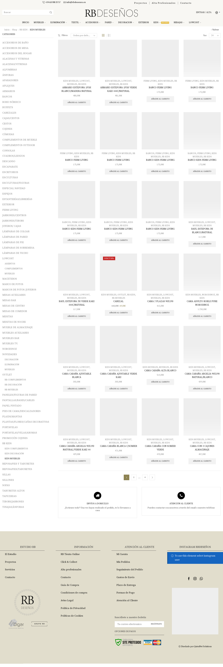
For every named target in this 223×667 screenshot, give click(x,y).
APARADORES (10, 80)
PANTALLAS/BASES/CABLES (18, 400)
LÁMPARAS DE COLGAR (15, 231)
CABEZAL (118, 303)
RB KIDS (24, 29)
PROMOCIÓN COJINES (15, 438)
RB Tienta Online (70, 557)
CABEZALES (9, 112)
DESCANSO (8, 161)
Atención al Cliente (127, 603)
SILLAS (6, 474)
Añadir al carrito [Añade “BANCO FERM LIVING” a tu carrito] (160, 99)
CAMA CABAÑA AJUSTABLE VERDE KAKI (118, 377)
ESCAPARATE (10, 166)
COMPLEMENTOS (14, 268)
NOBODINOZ (208, 296)
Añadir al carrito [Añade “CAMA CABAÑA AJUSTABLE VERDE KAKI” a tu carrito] (118, 391)
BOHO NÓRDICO (11, 101)
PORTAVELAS (10, 427)
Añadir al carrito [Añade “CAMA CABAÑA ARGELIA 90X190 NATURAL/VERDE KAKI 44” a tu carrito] (76, 464)
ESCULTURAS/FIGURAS (15, 182)
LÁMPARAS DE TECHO (15, 253)
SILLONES (8, 479)
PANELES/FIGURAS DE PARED (19, 394)
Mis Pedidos (123, 565)
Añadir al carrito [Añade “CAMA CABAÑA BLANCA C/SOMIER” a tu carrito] (118, 464)
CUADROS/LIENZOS (13, 155)
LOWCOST (195, 22)
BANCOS (150, 154)
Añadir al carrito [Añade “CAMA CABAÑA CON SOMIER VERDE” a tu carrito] (160, 464)
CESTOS (6, 123)
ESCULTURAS (10, 177)
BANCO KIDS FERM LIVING (160, 160)
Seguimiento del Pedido (129, 573)
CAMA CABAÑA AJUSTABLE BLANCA (77, 377)
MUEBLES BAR (10, 338)
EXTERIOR (143, 22)
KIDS (161, 22)
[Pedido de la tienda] (84, 35)
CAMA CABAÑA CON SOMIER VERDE (160, 450)
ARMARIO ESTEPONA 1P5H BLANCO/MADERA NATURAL (76, 89)
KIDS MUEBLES (71, 81)
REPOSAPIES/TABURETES (17, 469)
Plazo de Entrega (126, 588)
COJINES (7, 128)
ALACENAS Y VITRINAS (15, 58)
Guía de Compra (70, 588)
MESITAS (7, 316)
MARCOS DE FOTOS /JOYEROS (19, 289)
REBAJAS (179, 22)
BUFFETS (7, 107)
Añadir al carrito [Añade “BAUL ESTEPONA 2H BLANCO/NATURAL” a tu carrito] (202, 245)
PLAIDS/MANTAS (12, 416)
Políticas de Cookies (72, 619)
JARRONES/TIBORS (13, 220)
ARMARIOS (8, 91)
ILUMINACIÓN (58, 22)
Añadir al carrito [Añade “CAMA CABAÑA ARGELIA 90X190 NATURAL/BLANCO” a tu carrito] (202, 391)
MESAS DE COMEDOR (14, 311)
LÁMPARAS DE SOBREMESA (18, 247)
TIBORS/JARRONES (13, 501)
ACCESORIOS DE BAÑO (15, 42)
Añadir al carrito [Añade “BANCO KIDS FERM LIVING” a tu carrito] (160, 172)
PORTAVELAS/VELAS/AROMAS (19, 432)
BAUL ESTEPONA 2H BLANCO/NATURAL (202, 231)
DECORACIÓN (11, 359)
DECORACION (126, 22)
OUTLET (122, 296)
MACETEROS (9, 278)
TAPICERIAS (9, 496)
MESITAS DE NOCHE (14, 321)
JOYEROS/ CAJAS (11, 226)
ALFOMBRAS (9, 69)
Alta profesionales (71, 573)
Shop (14, 29)
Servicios (10, 573)
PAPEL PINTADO (11, 405)
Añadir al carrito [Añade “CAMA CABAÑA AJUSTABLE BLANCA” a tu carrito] (76, 391)
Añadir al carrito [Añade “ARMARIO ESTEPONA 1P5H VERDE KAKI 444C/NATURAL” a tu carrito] (118, 103)
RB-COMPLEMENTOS (15, 379)
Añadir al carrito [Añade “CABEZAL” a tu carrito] (118, 314)
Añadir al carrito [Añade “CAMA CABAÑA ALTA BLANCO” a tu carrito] (160, 384)
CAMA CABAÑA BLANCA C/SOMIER (119, 450)
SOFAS (6, 485)
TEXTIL (76, 22)
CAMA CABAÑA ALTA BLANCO (160, 372)
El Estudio (10, 557)
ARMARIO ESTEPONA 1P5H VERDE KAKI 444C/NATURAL (118, 89)
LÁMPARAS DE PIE (13, 242)
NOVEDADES (9, 354)
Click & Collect (69, 565)
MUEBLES (40, 22)
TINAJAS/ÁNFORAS (13, 506)
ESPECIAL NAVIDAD (13, 188)
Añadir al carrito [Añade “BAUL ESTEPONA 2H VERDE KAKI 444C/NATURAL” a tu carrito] (76, 318)
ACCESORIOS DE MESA (15, 48)
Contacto (186, 3)
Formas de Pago (125, 595)
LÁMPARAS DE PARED (15, 236)
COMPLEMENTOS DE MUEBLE (19, 139)
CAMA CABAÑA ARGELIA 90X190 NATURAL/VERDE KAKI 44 (76, 450)
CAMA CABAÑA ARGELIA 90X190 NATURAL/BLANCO (202, 377)
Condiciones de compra (74, 595)
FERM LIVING (150, 81)
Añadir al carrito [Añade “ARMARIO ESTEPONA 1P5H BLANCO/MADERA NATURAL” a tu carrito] (76, 103)
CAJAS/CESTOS (10, 118)
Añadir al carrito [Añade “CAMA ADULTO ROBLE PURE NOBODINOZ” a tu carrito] (202, 318)
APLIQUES (8, 85)
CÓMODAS (8, 134)
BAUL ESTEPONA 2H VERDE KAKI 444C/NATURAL (77, 304)
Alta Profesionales (164, 3)
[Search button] (50, 12)
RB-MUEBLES (118, 299)
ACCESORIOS (92, 22)
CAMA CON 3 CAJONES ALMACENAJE (202, 450)
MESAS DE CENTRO (13, 305)
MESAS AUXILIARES (14, 294)
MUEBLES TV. (10, 343)
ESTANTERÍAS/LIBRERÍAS (17, 199)
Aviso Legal (67, 603)
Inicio (7, 29)
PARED (109, 22)
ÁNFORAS (8, 74)
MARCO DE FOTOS (12, 284)
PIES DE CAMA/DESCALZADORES (21, 411)
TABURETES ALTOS (13, 490)
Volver (215, 29)
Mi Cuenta (122, 557)
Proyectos (140, 3)
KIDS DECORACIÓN (14, 453)
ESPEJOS (7, 193)
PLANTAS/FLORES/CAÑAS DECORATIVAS (25, 421)
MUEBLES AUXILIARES (15, 332)
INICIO (25, 22)
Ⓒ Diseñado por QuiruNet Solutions (195, 649)
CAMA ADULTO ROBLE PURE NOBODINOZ (202, 304)
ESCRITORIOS (10, 172)
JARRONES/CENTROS (14, 215)
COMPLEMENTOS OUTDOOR (18, 145)
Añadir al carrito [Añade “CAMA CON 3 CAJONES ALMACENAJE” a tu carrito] (202, 464)
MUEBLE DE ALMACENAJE (17, 327)
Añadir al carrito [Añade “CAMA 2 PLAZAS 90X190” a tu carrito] (160, 314)
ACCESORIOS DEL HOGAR (17, 53)
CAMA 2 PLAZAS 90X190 (160, 303)
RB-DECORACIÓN (13, 384)
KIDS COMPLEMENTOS (16, 448)
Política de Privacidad (73, 611)
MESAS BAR (9, 300)
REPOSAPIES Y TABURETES (18, 463)
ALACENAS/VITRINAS (14, 64)
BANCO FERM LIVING (160, 87)
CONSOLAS (8, 150)
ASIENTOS (10, 263)
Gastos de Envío (125, 580)
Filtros (63, 35)
